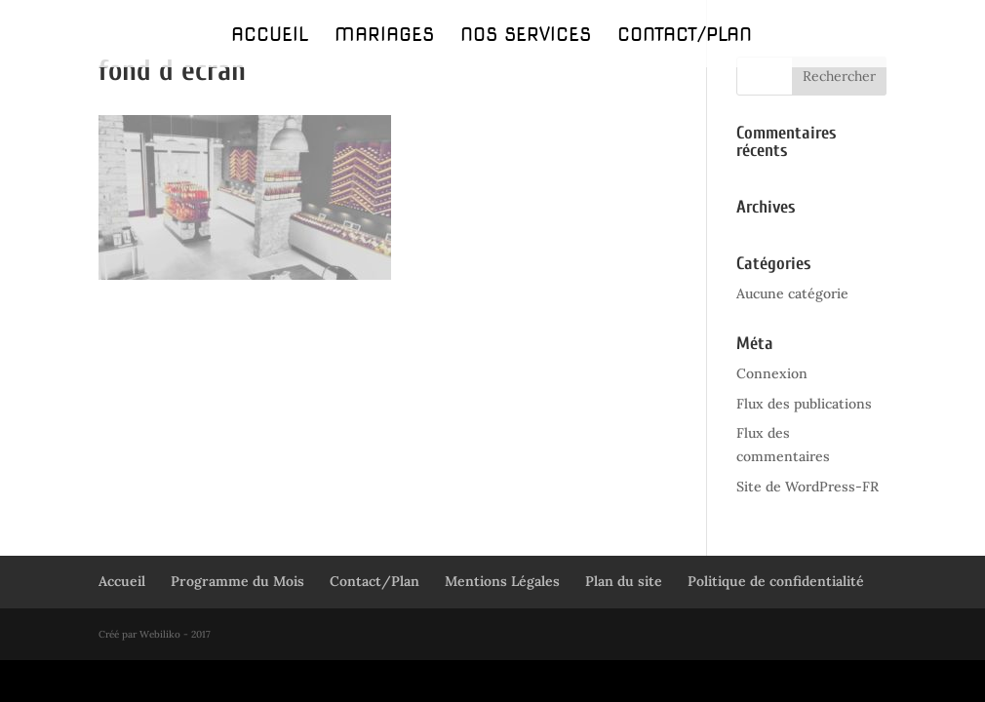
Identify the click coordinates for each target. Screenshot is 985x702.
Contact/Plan (684, 37)
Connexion (772, 373)
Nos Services (525, 37)
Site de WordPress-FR (807, 486)
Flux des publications (804, 403)
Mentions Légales (502, 581)
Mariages (384, 37)
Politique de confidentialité (776, 581)
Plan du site (623, 581)
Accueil (269, 37)
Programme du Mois (237, 581)
